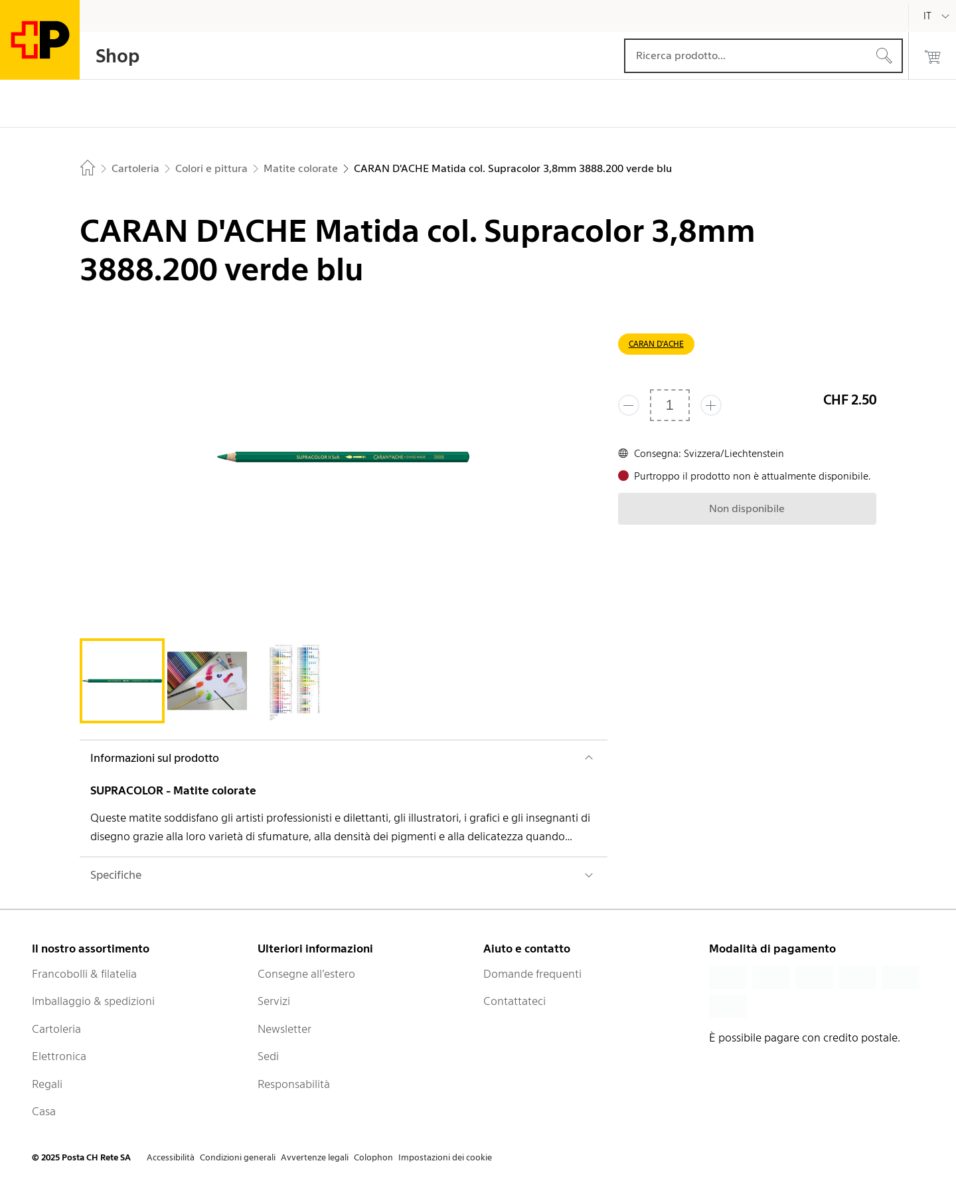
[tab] (122, 680)
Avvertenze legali (315, 1157)
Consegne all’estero (306, 973)
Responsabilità (294, 1084)
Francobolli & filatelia (84, 973)
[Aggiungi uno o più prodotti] (711, 405)
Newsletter (284, 1029)
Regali (47, 1084)
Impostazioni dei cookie (445, 1157)
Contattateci (514, 1001)
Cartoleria (56, 1029)
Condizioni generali (238, 1157)
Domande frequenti (532, 973)
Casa (44, 1111)
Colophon (373, 1157)
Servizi (274, 1001)
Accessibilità (171, 1157)
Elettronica (59, 1056)
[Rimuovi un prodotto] (628, 405)
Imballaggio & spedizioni (93, 1001)
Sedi (268, 1056)
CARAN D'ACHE (656, 344)
